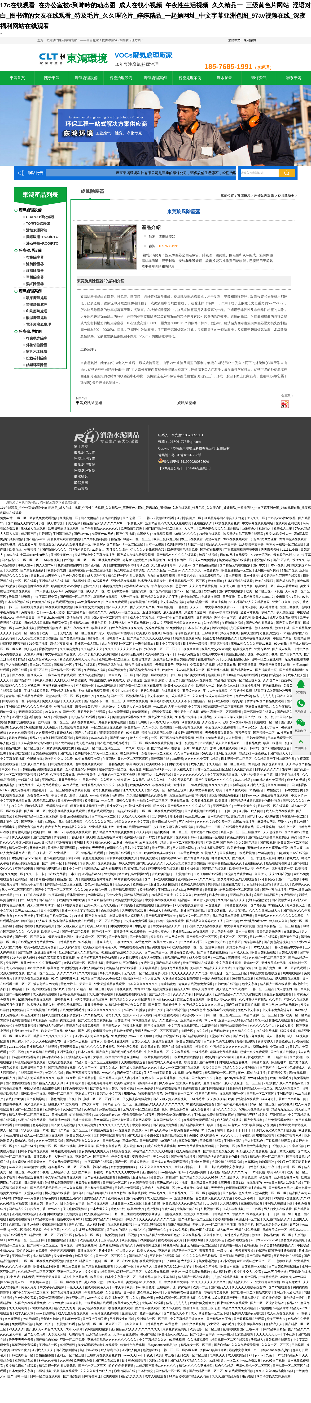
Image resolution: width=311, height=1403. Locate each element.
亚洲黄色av (83, 1156)
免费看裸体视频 (202, 800)
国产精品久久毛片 (281, 1188)
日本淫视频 (234, 575)
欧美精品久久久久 (75, 827)
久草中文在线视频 (136, 701)
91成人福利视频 (233, 1209)
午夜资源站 (289, 895)
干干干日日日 (26, 617)
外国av (199, 1266)
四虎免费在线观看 (129, 1073)
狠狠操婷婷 (288, 1031)
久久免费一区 (14, 874)
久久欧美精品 (148, 968)
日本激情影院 (82, 581)
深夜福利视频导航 (14, 643)
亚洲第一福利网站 (267, 570)
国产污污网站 (135, 1198)
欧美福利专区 (115, 1298)
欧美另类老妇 (57, 570)
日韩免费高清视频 (45, 753)
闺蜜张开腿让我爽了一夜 (87, 806)
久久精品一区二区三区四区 (228, 764)
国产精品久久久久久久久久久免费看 (279, 915)
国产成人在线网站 (51, 1025)
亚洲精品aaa (264, 978)
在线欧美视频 (107, 863)
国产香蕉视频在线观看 (200, 811)
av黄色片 (171, 1324)
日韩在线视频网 (86, 1245)
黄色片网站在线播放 (252, 1073)
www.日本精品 (44, 842)
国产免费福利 (253, 1120)
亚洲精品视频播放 (102, 827)
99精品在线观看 (92, 853)
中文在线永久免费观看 (221, 727)
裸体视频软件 (48, 649)
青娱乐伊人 (144, 1266)
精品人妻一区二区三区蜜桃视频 (182, 842)
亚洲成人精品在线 (189, 1083)
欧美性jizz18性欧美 (120, 633)
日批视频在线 (261, 560)
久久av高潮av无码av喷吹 (35, 743)
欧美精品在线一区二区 (188, 947)
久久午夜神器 (24, 915)
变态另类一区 (141, 1156)
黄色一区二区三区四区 (133, 758)
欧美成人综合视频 (149, 633)
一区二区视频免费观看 (105, 560)
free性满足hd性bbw (253, 921)
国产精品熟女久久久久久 (83, 1140)
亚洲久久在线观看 (297, 999)
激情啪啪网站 (190, 596)
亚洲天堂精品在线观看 (110, 984)
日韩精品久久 (221, 1214)
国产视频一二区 (264, 732)
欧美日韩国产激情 (34, 1067)
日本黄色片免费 (111, 586)
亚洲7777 (285, 821)
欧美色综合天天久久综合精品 (219, 528)
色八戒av (179, 889)
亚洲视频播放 (69, 1046)
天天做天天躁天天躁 (219, 732)
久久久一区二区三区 (275, 1345)
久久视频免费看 (198, 1339)
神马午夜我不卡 (53, 1057)
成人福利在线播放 (229, 1120)
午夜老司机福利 (162, 586)
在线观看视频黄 (64, 602)
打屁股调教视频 (11, 1104)
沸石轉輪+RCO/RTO (42, 243)
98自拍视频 (165, 607)
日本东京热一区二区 (119, 675)
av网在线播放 (149, 842)
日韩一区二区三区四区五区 (213, 769)
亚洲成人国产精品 (34, 764)
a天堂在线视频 (111, 868)
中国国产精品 (283, 638)
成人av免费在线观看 (280, 811)
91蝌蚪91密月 (20, 1350)
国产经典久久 (157, 1230)
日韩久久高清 (126, 800)
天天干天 (98, 848)
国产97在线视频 (211, 549)
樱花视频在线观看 (57, 1193)
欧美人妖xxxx (147, 1250)
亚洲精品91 (161, 659)
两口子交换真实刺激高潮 (134, 1099)
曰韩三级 (175, 675)
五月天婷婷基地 (70, 947)
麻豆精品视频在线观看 (31, 1062)
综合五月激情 (30, 1015)
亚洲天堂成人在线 (283, 1151)
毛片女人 (132, 1298)
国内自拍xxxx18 (228, 685)
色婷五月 (88, 696)
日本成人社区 (260, 947)
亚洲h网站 (49, 780)
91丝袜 (16, 957)
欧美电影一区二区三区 (205, 1329)
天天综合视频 (229, 1203)
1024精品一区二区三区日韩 (27, 1240)
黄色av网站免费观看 (26, 863)
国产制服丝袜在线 (109, 1146)
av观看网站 (101, 581)
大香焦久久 (189, 1261)
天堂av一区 (251, 963)
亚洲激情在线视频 (237, 1235)
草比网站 (229, 675)
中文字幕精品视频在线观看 (67, 811)
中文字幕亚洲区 (191, 942)
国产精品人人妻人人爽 (115, 1078)
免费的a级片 (279, 1046)
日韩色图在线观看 (118, 853)
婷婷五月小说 (244, 1198)
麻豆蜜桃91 (279, 1062)
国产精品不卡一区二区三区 (125, 544)
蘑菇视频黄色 (117, 670)
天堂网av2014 (248, 727)
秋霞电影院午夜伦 (151, 1093)
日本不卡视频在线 (17, 602)
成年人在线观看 (156, 1376)
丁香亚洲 (75, 837)
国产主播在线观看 (18, 1083)
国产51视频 (268, 842)
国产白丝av (82, 533)
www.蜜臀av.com (89, 602)
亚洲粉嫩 (164, 1250)
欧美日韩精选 (142, 659)
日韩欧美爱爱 (123, 1031)
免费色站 (18, 1010)
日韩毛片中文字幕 (109, 1093)
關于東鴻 (51, 78)
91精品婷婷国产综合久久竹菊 (224, 518)
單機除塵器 (35, 277)
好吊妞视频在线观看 (239, 581)
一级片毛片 (200, 1052)
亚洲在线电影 (24, 868)
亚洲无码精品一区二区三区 (187, 581)
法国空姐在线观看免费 (31, 1303)
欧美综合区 (47, 544)
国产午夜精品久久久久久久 (100, 528)
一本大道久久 (99, 1209)
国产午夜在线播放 (77, 628)
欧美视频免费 (243, 649)
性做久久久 (123, 884)
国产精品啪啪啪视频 (62, 1067)
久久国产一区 (88, 1067)
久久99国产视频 (280, 874)
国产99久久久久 (117, 607)
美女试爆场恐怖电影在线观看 (32, 999)
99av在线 (12, 555)
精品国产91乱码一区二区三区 (131, 539)
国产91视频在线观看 (276, 748)
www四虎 (159, 706)
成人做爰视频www (160, 1198)
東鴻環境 (52, 57)
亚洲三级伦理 (211, 1308)
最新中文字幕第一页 (292, 1099)
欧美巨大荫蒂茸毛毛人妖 (100, 947)
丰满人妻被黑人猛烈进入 (126, 915)
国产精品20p (160, 748)
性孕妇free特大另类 (210, 738)
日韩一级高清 (82, 1120)
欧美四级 (12, 963)
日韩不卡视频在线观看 (159, 518)
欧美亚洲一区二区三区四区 (229, 973)
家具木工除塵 (36, 352)
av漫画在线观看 (248, 675)
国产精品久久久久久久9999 (199, 1177)
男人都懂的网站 (184, 848)
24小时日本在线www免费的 (21, 1198)
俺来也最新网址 (273, 764)
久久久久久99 (67, 973)
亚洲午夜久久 (282, 602)
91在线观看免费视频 (59, 607)
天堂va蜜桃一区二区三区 (62, 696)
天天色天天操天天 (269, 931)
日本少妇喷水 (218, 895)
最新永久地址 (50, 1319)
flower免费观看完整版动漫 (196, 1146)
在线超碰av (292, 931)
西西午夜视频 (290, 680)
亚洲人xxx (300, 900)
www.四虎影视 (46, 1313)
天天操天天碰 (270, 549)
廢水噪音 (224, 78)
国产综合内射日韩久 (260, 623)
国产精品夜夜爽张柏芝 (161, 915)
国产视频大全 (281, 900)
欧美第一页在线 (52, 1031)
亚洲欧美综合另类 (274, 963)
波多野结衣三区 (20, 753)
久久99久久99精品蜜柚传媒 (275, 1371)
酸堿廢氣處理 (36, 318)
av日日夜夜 (268, 879)
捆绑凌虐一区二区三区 (91, 937)
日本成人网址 (115, 1282)
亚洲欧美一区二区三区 (115, 659)
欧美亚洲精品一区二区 (237, 570)
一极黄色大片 (134, 523)
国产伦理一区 (132, 518)
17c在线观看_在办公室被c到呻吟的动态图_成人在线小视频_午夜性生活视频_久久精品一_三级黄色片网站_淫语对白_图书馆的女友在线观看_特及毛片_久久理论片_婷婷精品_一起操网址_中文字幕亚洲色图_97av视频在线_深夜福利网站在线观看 (155, 16)
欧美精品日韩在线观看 (121, 968)
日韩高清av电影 (59, 1120)
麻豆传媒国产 (213, 1083)
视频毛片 (265, 528)
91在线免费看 (56, 874)
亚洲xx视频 (60, 1114)
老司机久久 (115, 848)
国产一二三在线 (289, 879)
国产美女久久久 (291, 654)
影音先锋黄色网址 (88, 706)
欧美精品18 (302, 638)
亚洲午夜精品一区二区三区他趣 (91, 570)
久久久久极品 (157, 570)
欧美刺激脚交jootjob (159, 654)
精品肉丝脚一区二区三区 (23, 748)
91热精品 (256, 790)
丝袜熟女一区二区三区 (153, 800)
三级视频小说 (237, 957)
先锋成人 (148, 1188)
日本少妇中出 (190, 868)
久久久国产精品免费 (226, 1376)
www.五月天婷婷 (54, 612)
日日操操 (234, 1088)
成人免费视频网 (119, 712)
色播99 (193, 1135)
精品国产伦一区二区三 (220, 1073)
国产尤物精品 (90, 518)
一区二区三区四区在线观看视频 (152, 743)
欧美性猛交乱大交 (242, 868)
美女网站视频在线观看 (234, 560)
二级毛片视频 (246, 853)
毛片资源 (135, 769)
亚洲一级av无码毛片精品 (235, 1020)
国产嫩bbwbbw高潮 (51, 617)
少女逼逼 (213, 1324)
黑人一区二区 (9, 1130)
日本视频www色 (37, 1282)
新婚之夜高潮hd (61, 643)
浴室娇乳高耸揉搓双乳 (134, 874)
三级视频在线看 (211, 1140)
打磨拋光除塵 (36, 338)
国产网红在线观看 (215, 868)
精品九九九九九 (264, 696)
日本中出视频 (50, 910)
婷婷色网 (210, 591)
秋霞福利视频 (133, 1025)
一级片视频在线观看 (189, 727)
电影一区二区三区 (61, 1093)
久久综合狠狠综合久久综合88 (147, 795)
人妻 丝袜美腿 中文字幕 (184, 706)
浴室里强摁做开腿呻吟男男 (273, 691)
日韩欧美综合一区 (13, 701)
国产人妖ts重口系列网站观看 (132, 1120)
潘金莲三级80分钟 (150, 1292)
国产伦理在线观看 (259, 1256)
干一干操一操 (227, 811)
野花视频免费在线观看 (164, 868)
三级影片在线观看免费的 (104, 1355)
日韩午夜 (71, 863)
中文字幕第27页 (158, 696)
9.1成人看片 (285, 1025)
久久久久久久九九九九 (114, 1125)
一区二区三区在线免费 (107, 727)
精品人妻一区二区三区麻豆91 (241, 832)
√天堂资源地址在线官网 (58, 748)
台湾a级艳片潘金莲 (138, 806)
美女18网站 (101, 1120)
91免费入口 (200, 748)
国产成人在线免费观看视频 (136, 555)
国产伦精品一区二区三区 (195, 1219)
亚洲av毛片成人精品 (288, 1292)
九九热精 (211, 1203)
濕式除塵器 (35, 284)
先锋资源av (122, 780)
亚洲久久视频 (200, 1162)
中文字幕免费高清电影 (277, 1010)
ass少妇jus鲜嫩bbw (107, 1114)
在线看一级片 (181, 748)
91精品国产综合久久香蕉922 (101, 978)
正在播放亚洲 (251, 685)
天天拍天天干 (212, 1067)
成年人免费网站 (152, 957)
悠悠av (176, 1271)
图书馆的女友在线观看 (233, 1303)
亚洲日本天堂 (83, 842)
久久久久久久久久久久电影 (124, 649)
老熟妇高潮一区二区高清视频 (151, 591)
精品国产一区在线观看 (276, 984)
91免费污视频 (38, 643)
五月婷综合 (205, 617)
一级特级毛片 (269, 1277)
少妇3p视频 (8, 544)
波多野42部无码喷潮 (189, 732)
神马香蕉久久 (221, 858)
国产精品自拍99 (47, 1339)
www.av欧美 (99, 738)
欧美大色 (143, 748)
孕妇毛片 (228, 1324)
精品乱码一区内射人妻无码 (127, 575)
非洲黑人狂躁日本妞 (270, 858)
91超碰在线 (79, 680)
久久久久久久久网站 (99, 821)
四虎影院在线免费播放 (224, 795)
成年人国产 (199, 764)
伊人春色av (167, 1083)
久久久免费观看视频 (203, 586)
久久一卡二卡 (35, 874)
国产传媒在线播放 (231, 591)
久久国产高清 (243, 769)
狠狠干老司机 (138, 722)
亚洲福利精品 (62, 533)
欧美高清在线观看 (61, 1062)
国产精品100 (48, 900)
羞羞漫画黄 (140, 712)
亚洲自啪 (182, 664)
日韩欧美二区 (226, 1146)
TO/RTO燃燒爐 (38, 223)
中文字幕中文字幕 (177, 1282)
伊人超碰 (30, 649)
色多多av (262, 868)
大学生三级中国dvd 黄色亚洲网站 (116, 1057)
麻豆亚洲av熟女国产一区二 (255, 1057)
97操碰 (117, 1219)
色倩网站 (15, 1224)
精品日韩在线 (227, 664)
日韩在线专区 (194, 1240)
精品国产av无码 (176, 957)
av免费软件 (211, 570)
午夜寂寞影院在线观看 (265, 973)
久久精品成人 (94, 1015)
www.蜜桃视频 (25, 628)
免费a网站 (171, 910)
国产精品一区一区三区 (66, 670)
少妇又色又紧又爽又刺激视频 (173, 827)
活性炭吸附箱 (36, 230)
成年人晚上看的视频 (284, 617)
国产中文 (259, 565)
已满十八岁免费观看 (254, 1052)
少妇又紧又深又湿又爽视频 (57, 957)
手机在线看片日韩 (37, 691)
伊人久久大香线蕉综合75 (147, 549)
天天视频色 (227, 853)
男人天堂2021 (46, 565)
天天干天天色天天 (21, 1339)
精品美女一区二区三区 (194, 915)
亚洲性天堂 (19, 717)
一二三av (174, 570)
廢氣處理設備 (86, 78)
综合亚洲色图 (179, 1109)
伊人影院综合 (286, 612)
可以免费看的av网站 (185, 1130)
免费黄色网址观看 (149, 1245)
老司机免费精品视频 (106, 790)
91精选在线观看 (210, 533)
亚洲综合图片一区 (189, 518)
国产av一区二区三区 (188, 591)
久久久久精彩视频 (21, 732)
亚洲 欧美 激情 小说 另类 (161, 680)
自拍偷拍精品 (57, 1240)
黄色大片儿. (69, 984)
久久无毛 (139, 780)
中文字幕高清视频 (172, 602)
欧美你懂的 (157, 560)
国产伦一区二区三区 (92, 1365)
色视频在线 (151, 1350)
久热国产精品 (72, 1109)
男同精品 (214, 884)
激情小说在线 (79, 795)
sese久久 (129, 1355)
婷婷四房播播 (224, 1219)
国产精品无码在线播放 (235, 565)
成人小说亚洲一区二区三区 (243, 1083)
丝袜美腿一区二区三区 (54, 722)
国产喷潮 (295, 1057)
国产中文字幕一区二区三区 (54, 889)
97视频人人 (209, 853)
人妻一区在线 (130, 596)
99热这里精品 (252, 942)
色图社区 (214, 675)
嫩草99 (287, 769)
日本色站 (15, 989)
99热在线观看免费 (228, 523)
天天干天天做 (68, 780)
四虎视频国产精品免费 (183, 549)
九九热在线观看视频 (161, 575)
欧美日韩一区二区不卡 (49, 832)
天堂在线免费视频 (248, 1230)
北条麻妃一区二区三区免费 (117, 774)
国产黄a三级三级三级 (260, 717)
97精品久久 (276, 905)
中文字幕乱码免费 (45, 596)
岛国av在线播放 (244, 821)
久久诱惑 (106, 780)
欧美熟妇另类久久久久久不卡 (170, 701)
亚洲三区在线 (290, 607)
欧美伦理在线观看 (117, 1041)
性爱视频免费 (277, 1073)
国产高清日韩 (248, 664)
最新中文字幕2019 (70, 1219)
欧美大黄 (297, 848)
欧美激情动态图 (132, 528)
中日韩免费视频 (255, 738)
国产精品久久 (112, 1025)
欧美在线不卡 (155, 764)
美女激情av (134, 1282)
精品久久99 (103, 842)
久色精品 (103, 696)
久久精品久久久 (92, 649)
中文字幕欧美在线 (250, 1324)
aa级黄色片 (249, 528)
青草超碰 (254, 764)
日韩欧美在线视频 (227, 984)
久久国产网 (271, 680)
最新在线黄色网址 (84, 722)
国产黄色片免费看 (165, 1125)
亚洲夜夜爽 (64, 842)
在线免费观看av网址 (279, 1120)
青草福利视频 (219, 643)
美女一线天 (161, 1156)
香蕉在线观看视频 (100, 811)
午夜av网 (168, 1209)
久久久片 (68, 1230)
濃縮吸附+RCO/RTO (42, 237)
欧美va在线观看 (153, 1303)
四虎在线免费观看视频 (161, 1146)
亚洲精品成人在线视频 (54, 581)
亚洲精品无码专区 (79, 1057)
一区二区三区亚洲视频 (21, 774)
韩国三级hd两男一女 (157, 769)
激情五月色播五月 (13, 1005)
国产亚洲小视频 (218, 670)
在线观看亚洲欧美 (288, 523)
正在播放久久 (203, 523)
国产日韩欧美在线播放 (160, 879)
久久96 (137, 853)
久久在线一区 (153, 1282)
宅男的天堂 (87, 863)
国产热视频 (258, 905)
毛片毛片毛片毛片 (100, 1083)
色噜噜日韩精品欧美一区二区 (271, 1235)
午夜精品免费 (94, 1292)
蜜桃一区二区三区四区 (99, 1099)
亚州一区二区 (292, 1167)
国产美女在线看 (195, 675)
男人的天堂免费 (222, 931)
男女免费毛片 (21, 790)
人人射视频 (234, 738)
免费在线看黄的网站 (221, 1114)
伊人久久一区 (256, 518)
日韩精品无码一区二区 (258, 1088)
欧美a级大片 (135, 764)
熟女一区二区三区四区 (17, 889)
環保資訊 (259, 78)
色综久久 (104, 717)
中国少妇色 (59, 795)
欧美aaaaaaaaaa (27, 910)
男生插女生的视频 (187, 712)
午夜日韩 (75, 1099)
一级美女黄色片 (245, 806)
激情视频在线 (145, 905)
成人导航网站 (238, 910)
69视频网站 (171, 1245)
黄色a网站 (127, 1088)
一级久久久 (75, 1287)
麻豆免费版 (245, 586)
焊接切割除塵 (36, 345)
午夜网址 (109, 758)
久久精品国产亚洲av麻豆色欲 (274, 758)
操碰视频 (124, 1177)
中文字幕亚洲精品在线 (61, 654)
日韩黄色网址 (91, 1376)
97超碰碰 (84, 848)
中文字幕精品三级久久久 (225, 863)
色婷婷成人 (297, 1067)
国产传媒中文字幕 (203, 1334)
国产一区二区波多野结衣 (128, 696)
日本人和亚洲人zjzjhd (48, 591)
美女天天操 (86, 1146)
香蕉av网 (131, 842)
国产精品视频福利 (33, 570)
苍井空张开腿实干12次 (140, 837)
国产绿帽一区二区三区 (76, 596)
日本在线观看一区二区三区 (286, 738)
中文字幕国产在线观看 (97, 1162)
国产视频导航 (36, 1099)
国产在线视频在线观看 (178, 1046)
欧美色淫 (200, 895)
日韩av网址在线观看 (234, 555)
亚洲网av (164, 889)
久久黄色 (66, 1360)
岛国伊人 (143, 533)
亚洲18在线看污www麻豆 (134, 827)
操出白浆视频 (24, 1140)
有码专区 (187, 1031)
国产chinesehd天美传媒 (263, 816)
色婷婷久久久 (98, 612)
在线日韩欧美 (171, 691)
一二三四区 (254, 1209)
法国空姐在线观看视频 (227, 1162)
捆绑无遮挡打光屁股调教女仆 (232, 628)
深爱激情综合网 (195, 612)
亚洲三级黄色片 (186, 743)
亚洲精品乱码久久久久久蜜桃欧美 (168, 523)
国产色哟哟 (207, 1062)
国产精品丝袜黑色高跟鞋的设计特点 (256, 800)
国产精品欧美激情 (194, 1036)
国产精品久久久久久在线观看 (177, 555)
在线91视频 (130, 1261)
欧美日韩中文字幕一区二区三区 (97, 753)
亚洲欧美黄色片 (62, 555)
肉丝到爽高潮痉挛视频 (58, 738)
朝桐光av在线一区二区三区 (285, 544)
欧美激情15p (236, 848)
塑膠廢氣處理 (36, 304)
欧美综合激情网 (125, 1083)
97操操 (168, 633)
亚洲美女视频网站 (258, 706)
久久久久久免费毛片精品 (202, 758)
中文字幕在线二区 (157, 1052)
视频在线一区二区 (266, 722)
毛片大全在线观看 (216, 691)
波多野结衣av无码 (136, 586)
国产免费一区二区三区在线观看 (141, 685)
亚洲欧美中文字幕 (252, 544)
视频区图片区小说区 (240, 654)
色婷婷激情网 (211, 596)
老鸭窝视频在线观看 (89, 764)
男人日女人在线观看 (278, 1209)
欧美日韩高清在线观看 (64, 528)
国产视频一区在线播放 (151, 675)
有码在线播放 (111, 518)
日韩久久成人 (203, 994)
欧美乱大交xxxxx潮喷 (66, 586)
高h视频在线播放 (97, 1329)
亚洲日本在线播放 (51, 1214)
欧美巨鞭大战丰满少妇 (160, 853)
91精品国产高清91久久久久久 (172, 895)
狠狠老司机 (269, 1099)
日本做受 (28, 1277)
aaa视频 (177, 758)
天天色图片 (99, 623)
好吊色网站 (50, 1198)
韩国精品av (92, 868)
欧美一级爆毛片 (281, 1078)
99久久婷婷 (144, 832)
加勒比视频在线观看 (224, 748)
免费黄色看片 (45, 926)
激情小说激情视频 (91, 675)
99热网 (278, 1198)
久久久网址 (207, 879)
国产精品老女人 (242, 670)
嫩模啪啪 (72, 1104)
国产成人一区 (290, 722)
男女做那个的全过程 (204, 832)
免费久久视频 (51, 701)
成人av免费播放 (205, 560)
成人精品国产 (181, 696)
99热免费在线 (121, 1151)
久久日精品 (113, 1292)
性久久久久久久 (134, 790)
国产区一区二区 (35, 811)
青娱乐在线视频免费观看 (196, 984)
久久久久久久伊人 (263, 1025)
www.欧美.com (195, 816)
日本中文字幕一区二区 (121, 1277)
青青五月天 (282, 884)
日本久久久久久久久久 (189, 774)
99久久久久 (16, 1329)
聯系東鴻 (293, 78)
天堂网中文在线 (216, 942)
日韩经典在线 (217, 910)
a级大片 (157, 623)
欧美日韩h (222, 800)
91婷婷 (78, 915)
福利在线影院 (162, 785)
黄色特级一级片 (231, 1245)
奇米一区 (54, 905)
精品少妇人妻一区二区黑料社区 (106, 617)
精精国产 (172, 1177)
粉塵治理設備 (121, 78)
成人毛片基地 (269, 607)
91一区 (282, 1067)
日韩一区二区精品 (262, 989)
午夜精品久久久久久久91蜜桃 (153, 1151)
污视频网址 (61, 717)
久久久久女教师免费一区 (74, 544)
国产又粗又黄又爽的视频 (243, 1005)
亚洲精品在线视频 (124, 581)
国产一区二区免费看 (76, 931)
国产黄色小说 (187, 575)
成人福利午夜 (96, 575)
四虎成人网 (227, 586)
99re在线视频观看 (236, 539)
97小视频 (85, 942)
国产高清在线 (160, 758)
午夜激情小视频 (233, 623)
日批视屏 (298, 1345)
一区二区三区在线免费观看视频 (36, 518)
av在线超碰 (31, 1319)
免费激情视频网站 (70, 565)
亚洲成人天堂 (256, 785)
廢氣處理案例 (155, 78)
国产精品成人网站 (168, 963)
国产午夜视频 (126, 533)
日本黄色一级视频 (195, 643)
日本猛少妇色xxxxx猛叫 (25, 858)
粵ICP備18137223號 (186, 455)
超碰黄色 (214, 1193)
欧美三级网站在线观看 (199, 963)
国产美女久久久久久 (150, 863)
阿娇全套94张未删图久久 (220, 638)
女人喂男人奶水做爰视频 (134, 706)
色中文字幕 (250, 984)
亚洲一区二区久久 (70, 1271)
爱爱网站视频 (250, 612)
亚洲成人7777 (85, 1093)
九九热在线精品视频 (225, 1277)
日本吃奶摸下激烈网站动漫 (226, 816)
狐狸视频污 (68, 1345)
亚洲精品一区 (24, 879)
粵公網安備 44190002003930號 (186, 461)
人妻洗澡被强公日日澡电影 (181, 978)
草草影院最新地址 (188, 633)
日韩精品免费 (252, 743)
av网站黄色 (71, 785)
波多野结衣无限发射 (152, 581)
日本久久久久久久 (267, 769)
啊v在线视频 (298, 1073)
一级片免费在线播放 (216, 978)
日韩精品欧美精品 (274, 1329)
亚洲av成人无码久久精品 (101, 905)
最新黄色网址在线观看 (34, 586)
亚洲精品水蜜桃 (241, 895)
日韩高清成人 (103, 942)
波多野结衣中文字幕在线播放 (95, 555)
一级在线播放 (144, 643)
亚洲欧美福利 (215, 947)
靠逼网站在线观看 (106, 596)
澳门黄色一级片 (40, 717)
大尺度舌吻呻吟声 (164, 565)
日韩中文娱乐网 (293, 790)
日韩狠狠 (182, 607)
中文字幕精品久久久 (167, 926)
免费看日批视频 (26, 1025)
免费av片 (6, 518)
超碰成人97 (65, 732)
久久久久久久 (192, 570)
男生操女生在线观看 (22, 722)
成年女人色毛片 (35, 1334)
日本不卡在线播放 (197, 628)
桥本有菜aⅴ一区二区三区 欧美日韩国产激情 (78, 1167)
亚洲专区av (262, 649)
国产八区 (84, 1031)
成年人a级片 (74, 1329)
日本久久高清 (133, 1324)
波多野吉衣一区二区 (113, 769)
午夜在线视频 (64, 706)
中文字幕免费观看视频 (138, 921)
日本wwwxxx (250, 795)
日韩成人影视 (248, 607)
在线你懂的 (23, 1125)
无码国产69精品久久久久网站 (210, 968)
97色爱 (43, 774)
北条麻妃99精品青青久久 (29, 1162)
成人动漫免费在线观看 (74, 1313)
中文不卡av (10, 769)
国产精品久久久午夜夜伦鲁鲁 (113, 832)
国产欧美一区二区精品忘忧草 (167, 790)
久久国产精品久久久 (232, 900)
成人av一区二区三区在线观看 (180, 1067)
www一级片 (225, 1334)
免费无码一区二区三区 (125, 612)
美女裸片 (18, 1041)
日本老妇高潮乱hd (287, 1355)
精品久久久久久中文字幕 (132, 821)
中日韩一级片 (89, 780)
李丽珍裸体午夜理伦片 (58, 685)
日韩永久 (130, 1219)
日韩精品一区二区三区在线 (64, 884)
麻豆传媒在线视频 (168, 1088)
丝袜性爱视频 (244, 1334)
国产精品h (230, 1193)
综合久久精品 (224, 1365)
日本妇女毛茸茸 (41, 664)
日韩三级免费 (27, 900)
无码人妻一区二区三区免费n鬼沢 (82, 633)
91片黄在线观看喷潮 (128, 879)
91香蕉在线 (163, 774)
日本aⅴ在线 (276, 565)
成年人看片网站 (287, 586)
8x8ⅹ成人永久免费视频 (269, 780)
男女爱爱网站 (28, 544)
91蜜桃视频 (69, 968)
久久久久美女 (72, 701)
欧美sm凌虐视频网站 (75, 816)
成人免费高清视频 (45, 994)
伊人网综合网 (175, 937)
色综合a (78, 1193)
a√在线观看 (201, 931)
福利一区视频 (128, 1235)
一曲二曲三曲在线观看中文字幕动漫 (40, 895)
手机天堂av (26, 565)
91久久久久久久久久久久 (104, 1010)
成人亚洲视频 (173, 612)
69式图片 (288, 727)
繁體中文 (234, 40)
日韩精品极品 (34, 806)
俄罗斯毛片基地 (206, 1093)
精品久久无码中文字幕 (222, 544)
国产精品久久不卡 (241, 1282)
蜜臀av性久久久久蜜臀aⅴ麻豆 (252, 643)
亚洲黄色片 (116, 1198)
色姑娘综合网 (51, 1088)
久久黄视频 (13, 1319)
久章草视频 (297, 1146)
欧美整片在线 (41, 602)
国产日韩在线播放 (213, 1088)
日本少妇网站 (90, 1104)
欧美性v (168, 670)
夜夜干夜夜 (243, 732)
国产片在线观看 (86, 732)
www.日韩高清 (107, 685)
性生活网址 (191, 1308)
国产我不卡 (267, 1067)
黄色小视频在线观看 (92, 1308)
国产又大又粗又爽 (143, 607)
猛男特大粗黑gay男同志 (248, 1313)
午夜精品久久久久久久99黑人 (203, 1005)
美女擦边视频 (208, 1261)
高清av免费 (213, 539)
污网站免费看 (158, 1360)
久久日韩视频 (129, 957)
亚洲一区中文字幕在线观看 (176, 617)
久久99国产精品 (247, 842)
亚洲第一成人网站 (87, 643)
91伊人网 (89, 837)
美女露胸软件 (130, 753)
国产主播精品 (77, 612)
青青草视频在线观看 (293, 539)
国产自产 (102, 1052)
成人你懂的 (284, 989)
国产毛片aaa (119, 738)
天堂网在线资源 (20, 596)
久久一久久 (150, 727)
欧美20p (99, 544)
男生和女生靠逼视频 (112, 722)
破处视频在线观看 (79, 832)
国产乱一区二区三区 (41, 973)
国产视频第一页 (266, 670)
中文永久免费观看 (115, 602)
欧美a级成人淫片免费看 (40, 947)
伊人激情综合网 (17, 664)
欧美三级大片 (96, 926)
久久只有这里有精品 (253, 999)
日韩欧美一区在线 (34, 1093)
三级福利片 (210, 633)
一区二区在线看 (26, 581)
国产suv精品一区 (157, 952)
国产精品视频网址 (292, 670)
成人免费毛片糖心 (49, 785)
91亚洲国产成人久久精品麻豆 (250, 602)
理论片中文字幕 (118, 591)
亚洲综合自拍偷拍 (268, 1282)
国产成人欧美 (285, 581)
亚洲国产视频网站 (193, 910)
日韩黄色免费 (71, 1319)
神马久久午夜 (159, 1130)
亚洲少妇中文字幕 (197, 1214)
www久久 (108, 1073)
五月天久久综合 (117, 549)
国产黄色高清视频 (73, 638)
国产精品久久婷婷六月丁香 (26, 523)
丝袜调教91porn (172, 858)
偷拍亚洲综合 (110, 910)
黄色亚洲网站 (236, 837)
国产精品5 (25, 952)
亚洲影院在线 (152, 612)
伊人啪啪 (173, 722)
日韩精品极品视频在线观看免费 (46, 623)
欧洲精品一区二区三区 (152, 1319)
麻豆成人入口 (37, 675)
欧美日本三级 (230, 1266)
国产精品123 (22, 680)
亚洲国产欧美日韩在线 (275, 664)
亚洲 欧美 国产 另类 (220, 842)
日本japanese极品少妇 (163, 1345)
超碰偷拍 (157, 937)
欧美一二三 (50, 633)
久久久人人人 (231, 1135)
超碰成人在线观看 (281, 1020)
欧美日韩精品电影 (183, 659)
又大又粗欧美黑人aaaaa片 (255, 596)
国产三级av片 (249, 1329)
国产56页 (232, 921)
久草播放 (251, 1162)
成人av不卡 (225, 1230)
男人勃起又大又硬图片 (134, 816)
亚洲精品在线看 (163, 1041)
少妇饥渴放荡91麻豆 (237, 722)
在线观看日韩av (186, 837)
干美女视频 (73, 523)
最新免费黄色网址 (175, 1329)
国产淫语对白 (42, 837)
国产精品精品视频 (205, 565)
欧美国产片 (8, 1078)
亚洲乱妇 (42, 915)
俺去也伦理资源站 (75, 1209)
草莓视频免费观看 (217, 1292)
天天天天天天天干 (268, 1334)
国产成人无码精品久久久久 (139, 1067)
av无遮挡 (110, 874)
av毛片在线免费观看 (32, 1120)
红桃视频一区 (69, 518)
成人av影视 (44, 921)
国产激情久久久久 (54, 549)
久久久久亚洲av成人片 (265, 910)
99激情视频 (148, 1240)
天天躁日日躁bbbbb (236, 659)
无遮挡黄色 (169, 984)
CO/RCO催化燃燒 (40, 217)
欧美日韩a (92, 800)
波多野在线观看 (243, 978)
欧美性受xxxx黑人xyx (173, 1334)
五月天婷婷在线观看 (92, 712)
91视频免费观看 (161, 712)
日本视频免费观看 (71, 821)
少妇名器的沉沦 (259, 900)
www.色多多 (145, 1088)
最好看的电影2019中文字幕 (292, 555)
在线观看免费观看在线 (239, 827)
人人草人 (190, 528)
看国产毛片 (146, 774)
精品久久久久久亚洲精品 (98, 1046)
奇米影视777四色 (288, 596)
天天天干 (196, 607)
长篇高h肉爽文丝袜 (264, 539)
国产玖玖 (66, 753)
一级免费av (260, 753)
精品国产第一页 (68, 879)
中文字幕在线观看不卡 (221, 607)
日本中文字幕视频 (168, 643)
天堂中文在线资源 (126, 1334)
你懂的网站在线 (135, 868)
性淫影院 (45, 533)
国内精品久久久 (95, 1198)
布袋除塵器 (35, 257)
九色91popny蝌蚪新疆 (231, 1078)
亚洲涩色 (206, 717)
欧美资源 (190, 1062)
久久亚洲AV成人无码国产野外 (213, 696)
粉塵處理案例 (190, 78)
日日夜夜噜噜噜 (188, 649)
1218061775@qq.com (184, 442)
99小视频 (133, 732)
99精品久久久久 (186, 533)
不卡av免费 (114, 895)
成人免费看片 (200, 1109)
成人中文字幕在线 (142, 617)
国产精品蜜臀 (88, 1078)
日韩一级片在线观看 (264, 937)
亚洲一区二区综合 (27, 633)
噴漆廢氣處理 (36, 298)
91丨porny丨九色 (261, 1355)
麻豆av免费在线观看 (62, 675)
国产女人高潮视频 (63, 1125)
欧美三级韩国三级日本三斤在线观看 (178, 539)
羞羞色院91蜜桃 (44, 800)
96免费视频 (199, 785)
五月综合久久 (192, 691)
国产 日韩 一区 (52, 863)
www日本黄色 (100, 795)
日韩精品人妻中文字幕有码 (157, 1277)
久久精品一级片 (100, 889)
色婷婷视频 (285, 1104)
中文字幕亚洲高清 (229, 963)
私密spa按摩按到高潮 (223, 612)
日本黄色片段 (9, 821)
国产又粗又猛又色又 (71, 926)
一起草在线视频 (29, 780)
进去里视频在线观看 (139, 664)
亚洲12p (199, 1114)
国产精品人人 (279, 753)
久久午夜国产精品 (298, 764)
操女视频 (265, 1177)
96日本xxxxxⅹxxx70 (265, 1240)
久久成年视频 (88, 973)
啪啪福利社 (267, 1162)
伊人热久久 (157, 722)
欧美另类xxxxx (140, 785)
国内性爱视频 (266, 827)
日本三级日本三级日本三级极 (232, 915)
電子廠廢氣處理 (38, 324)
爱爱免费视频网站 (49, 628)
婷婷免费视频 (155, 628)
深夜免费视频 (230, 633)
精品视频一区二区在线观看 (230, 1339)
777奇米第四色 (79, 549)
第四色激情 (249, 1177)
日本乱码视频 (34, 1182)
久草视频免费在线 (63, 774)
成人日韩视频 (276, 1036)
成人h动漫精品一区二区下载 (210, 1313)
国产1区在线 (282, 560)
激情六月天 (90, 586)
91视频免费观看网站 (187, 638)
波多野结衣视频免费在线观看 (73, 921)
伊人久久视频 (21, 837)
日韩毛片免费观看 (187, 654)
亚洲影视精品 (184, 1198)
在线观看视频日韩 (120, 1224)
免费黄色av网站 (103, 533)
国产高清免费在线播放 (145, 670)
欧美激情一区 (265, 586)
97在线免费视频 (267, 1031)
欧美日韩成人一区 (164, 821)
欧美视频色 (130, 1240)
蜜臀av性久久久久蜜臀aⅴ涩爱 (268, 848)
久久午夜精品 (282, 706)
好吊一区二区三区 (263, 1104)
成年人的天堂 (297, 675)
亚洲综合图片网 (132, 654)
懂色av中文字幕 (249, 1010)
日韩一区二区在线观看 (267, 659)
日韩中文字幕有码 (137, 848)
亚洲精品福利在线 (110, 664)
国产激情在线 (299, 1062)
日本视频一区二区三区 (237, 758)
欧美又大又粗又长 (166, 942)
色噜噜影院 (282, 628)
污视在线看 (20, 670)
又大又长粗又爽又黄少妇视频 (38, 638)
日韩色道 (147, 1298)
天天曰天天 (61, 680)
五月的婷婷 (187, 821)
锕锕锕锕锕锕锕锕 (63, 1250)
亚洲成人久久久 (43, 1350)
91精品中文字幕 (186, 717)
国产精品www (36, 539)
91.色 (257, 968)
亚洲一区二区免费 (73, 1339)
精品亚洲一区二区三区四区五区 (99, 748)
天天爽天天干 (165, 664)
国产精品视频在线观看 (98, 1266)
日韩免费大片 (43, 1156)
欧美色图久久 (89, 1240)
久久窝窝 (12, 570)
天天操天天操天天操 (228, 717)
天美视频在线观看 (134, 910)
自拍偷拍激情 (45, 1355)
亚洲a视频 (251, 1245)
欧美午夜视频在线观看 (256, 638)
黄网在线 (67, 1245)
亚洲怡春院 (285, 1093)
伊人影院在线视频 (288, 978)
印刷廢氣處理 (36, 311)
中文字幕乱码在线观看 (150, 1224)
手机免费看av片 (61, 915)
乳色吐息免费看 (74, 575)
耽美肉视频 (212, 623)
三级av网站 (130, 1140)
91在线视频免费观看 (75, 727)
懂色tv (73, 1240)
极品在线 (153, 947)
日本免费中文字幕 (120, 926)
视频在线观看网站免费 (157, 732)
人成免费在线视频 (157, 1271)
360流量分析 (171, 468)
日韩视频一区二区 (75, 560)
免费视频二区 (74, 591)
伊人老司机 (55, 523)
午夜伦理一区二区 (294, 816)
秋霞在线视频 (208, 555)
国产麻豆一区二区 (104, 816)
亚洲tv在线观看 (85, 664)
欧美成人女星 (283, 528)
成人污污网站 (15, 968)
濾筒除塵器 (35, 264)
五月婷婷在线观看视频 (109, 1135)
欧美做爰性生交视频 (129, 900)
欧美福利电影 (198, 1172)
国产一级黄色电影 (18, 994)
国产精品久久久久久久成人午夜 (149, 638)
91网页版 (282, 853)
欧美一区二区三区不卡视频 (265, 591)
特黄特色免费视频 (133, 1345)
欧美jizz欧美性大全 (279, 533)
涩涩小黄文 (92, 1271)
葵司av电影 (261, 1046)
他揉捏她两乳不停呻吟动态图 (129, 565)
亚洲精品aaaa (80, 623)
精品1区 (219, 680)
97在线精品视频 (80, 1114)
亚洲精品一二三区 (208, 827)
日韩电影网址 (69, 978)
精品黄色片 (166, 837)
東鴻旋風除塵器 (89, 403)
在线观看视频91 (151, 1261)
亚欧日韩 (37, 1203)
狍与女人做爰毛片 (135, 560)
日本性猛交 (251, 575)
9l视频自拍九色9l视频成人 (107, 680)
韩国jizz (50, 821)
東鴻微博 (250, 40)
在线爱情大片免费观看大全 (37, 942)
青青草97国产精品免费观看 (25, 696)
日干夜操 (229, 596)
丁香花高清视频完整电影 (241, 549)
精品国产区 (29, 533)
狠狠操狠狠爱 (148, 1083)
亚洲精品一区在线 (212, 837)
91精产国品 (249, 1277)
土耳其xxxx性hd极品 (282, 518)
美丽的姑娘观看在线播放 (64, 539)
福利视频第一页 (282, 868)
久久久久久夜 (218, 785)
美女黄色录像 (63, 1256)
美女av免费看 (178, 1230)
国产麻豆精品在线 (100, 900)
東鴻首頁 (17, 78)
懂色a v (72, 1261)
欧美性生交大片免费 (89, 607)
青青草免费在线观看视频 (32, 978)
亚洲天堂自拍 (222, 806)
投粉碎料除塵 (36, 358)
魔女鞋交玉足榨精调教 (130, 570)
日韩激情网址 (116, 638)
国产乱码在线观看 (148, 1308)
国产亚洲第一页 (96, 565)
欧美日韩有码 (176, 544)
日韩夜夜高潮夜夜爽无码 (126, 628)
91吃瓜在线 (222, 701)
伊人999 (70, 1031)
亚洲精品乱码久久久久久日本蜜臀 (104, 785)
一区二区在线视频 (108, 921)
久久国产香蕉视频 (187, 753)
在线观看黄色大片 (170, 1240)
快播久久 (299, 560)
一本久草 (129, 748)
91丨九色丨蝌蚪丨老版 (217, 1130)
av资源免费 (213, 905)
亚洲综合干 (181, 785)
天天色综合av (273, 832)
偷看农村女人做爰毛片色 (165, 1062)
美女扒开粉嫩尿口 (288, 1088)
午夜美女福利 (149, 858)
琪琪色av (184, 565)
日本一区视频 (155, 544)
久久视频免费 (45, 732)
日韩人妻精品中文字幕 (287, 947)
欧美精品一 (132, 727)
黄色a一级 (118, 1209)
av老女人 (98, 549)
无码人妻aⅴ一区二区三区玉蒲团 (157, 1031)
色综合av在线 (263, 628)
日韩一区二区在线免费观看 (25, 607)
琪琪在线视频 (292, 973)
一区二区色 (17, 1052)
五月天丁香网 (270, 727)
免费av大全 (243, 696)
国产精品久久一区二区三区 (20, 560)
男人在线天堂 (183, 769)
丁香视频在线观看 (278, 1140)
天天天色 (217, 1188)
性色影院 (166, 727)
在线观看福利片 (209, 659)
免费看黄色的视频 (203, 664)
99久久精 (202, 1031)
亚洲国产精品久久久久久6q (183, 623)
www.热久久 (158, 1193)
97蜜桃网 (264, 1308)
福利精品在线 (138, 1256)
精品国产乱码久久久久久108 (103, 523)
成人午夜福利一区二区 (117, 643)
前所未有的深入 (117, 1230)
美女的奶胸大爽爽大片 (122, 858)
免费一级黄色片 (151, 1313)
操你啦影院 (191, 1088)
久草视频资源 (242, 968)
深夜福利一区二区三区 (160, 649)
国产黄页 (154, 1005)
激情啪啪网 (74, 617)
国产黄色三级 (289, 937)
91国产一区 (196, 544)
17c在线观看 (32, 727)
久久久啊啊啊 (277, 785)
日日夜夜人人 (273, 1324)
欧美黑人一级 (205, 685)
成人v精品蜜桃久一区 (43, 659)
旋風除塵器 (35, 271)
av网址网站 (96, 895)
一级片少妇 (264, 1198)
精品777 (35, 738)
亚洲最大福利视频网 (62, 848)
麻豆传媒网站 (267, 821)
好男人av (18, 1282)
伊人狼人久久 (279, 921)
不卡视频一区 (85, 685)
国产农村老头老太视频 (249, 1036)
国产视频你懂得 (67, 1350)
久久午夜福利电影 (96, 539)
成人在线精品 (237, 1355)
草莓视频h (40, 1020)
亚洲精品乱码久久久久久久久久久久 (160, 1104)
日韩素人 (96, 1041)
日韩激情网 (121, 931)
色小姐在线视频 (55, 858)
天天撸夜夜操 (217, 1099)
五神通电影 (237, 785)
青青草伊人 (113, 963)
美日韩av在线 (89, 1350)
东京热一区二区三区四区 (244, 680)
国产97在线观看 (279, 1287)
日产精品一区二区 (115, 1182)
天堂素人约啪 (34, 654)
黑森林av (37, 575)
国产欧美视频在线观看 (42, 1010)
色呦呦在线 (35, 758)
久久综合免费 (69, 649)
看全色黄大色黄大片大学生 (78, 659)
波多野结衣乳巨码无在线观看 (243, 533)
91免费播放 (174, 628)
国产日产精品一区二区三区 (164, 528)
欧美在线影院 (264, 581)
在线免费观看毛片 (211, 575)
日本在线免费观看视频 (233, 1062)
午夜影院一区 (43, 853)
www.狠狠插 (14, 1135)
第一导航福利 (118, 937)
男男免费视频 (150, 691)
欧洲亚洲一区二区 (248, 1219)
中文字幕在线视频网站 (258, 523)
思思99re (181, 586)
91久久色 (51, 712)
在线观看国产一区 (31, 1073)
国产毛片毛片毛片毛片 (112, 743)
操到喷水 (82, 738)
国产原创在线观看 (232, 1256)
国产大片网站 (64, 743)
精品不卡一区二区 (87, 1235)
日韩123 (238, 1182)
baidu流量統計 (198, 468)
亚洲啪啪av (165, 905)
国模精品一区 (63, 664)
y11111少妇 (290, 549)
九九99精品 (243, 780)
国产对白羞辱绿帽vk (234, 1025)
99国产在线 (289, 570)
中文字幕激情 (141, 1125)
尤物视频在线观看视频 (94, 691)
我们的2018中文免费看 (32, 1250)
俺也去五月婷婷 (71, 1198)
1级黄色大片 (96, 638)
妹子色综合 (135, 680)
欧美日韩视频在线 (264, 952)
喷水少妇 (238, 701)
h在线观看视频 (162, 533)
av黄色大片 (143, 942)
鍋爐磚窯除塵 (36, 365)
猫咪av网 (74, 858)
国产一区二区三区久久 (31, 937)
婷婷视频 (33, 701)
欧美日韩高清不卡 (273, 675)
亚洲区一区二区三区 (233, 937)
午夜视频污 (32, 549)
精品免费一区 (18, 848)
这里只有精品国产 (266, 895)
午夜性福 (147, 963)
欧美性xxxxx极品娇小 (179, 685)
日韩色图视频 (57, 1099)
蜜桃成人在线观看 (34, 528)
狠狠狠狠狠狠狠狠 (31, 712)
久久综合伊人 (212, 722)
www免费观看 (251, 1360)
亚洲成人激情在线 (91, 968)
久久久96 (80, 889)
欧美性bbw (260, 617)
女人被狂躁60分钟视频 (81, 769)
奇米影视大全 (296, 905)
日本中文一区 (287, 827)
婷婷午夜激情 (18, 738)
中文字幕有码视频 (13, 758)
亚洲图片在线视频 (24, 1214)
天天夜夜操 (195, 889)
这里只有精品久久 (97, 1219)
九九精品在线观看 (83, 717)
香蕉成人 (293, 858)
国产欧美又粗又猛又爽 (219, 1151)
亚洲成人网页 (131, 1350)
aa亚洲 (118, 842)
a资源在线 (292, 1198)
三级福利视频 (51, 560)
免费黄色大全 (30, 612)
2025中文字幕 (36, 968)
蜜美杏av (157, 1177)
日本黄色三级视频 (13, 905)
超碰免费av (284, 1041)
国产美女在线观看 (107, 1360)
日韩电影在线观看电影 (24, 1057)
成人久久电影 (156, 780)
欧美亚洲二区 (161, 848)
